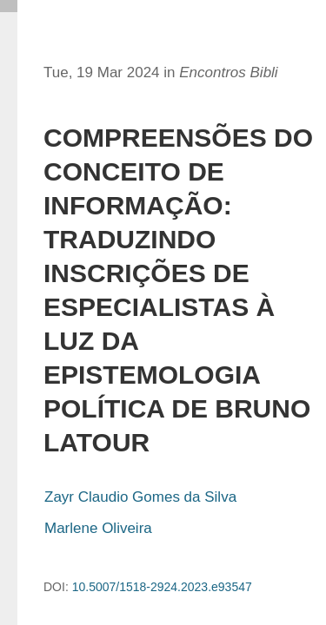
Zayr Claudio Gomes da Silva (140, 497)
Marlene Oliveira (98, 528)
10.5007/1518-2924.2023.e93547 (162, 587)
